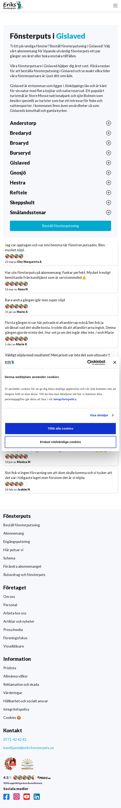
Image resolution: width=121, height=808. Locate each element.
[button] (115, 5)
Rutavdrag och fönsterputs (24, 574)
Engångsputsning (16, 541)
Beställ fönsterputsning (60, 226)
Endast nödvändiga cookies (60, 442)
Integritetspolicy (16, 709)
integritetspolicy (65, 399)
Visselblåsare (13, 646)
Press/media (13, 629)
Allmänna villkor (15, 676)
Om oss (9, 596)
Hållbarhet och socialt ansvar (25, 701)
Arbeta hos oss (14, 613)
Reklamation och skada (21, 684)
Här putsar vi (13, 550)
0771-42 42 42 (14, 739)
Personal (10, 605)
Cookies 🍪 (12, 717)
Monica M (23, 462)
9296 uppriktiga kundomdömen (22, 783)
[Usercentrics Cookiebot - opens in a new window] (87, 362)
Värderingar (12, 693)
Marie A (22, 312)
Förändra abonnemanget (22, 566)
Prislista (9, 668)
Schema (9, 558)
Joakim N (23, 489)
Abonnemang (13, 533)
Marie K (21, 344)
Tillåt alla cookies (60, 428)
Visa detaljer (99, 415)
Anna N (23, 289)
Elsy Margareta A (29, 261)
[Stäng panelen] (114, 362)
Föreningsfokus (15, 638)
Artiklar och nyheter (18, 621)
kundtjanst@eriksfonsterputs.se (28, 748)
